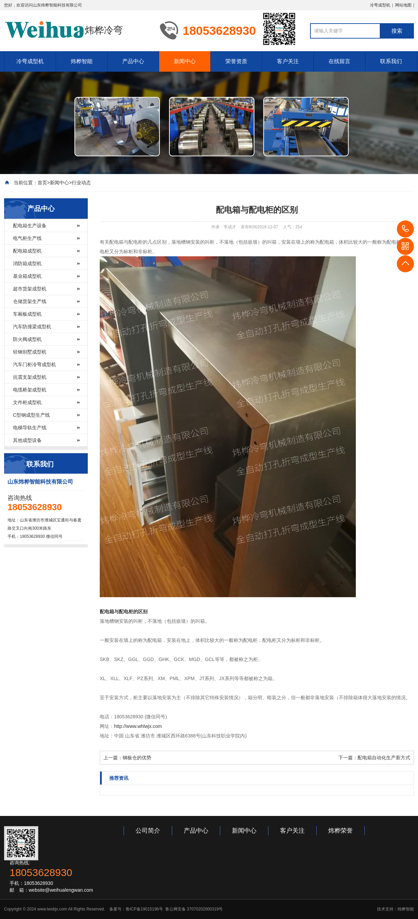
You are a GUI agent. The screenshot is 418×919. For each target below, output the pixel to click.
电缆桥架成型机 (29, 389)
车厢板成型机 (27, 314)
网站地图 (403, 5)
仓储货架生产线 (29, 301)
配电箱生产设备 (29, 225)
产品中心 (133, 61)
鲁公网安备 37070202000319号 (193, 909)
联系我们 (391, 61)
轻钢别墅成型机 (29, 352)
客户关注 (288, 61)
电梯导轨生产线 (29, 427)
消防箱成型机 (27, 263)
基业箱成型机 (27, 276)
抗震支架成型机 (29, 377)
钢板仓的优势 (137, 757)
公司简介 (148, 830)
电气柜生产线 (27, 238)
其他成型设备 (27, 440)
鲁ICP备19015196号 (144, 909)
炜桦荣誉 (340, 830)
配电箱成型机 (27, 251)
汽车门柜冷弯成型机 (34, 364)
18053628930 (405, 229)
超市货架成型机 (29, 288)
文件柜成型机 (27, 402)
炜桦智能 (82, 61)
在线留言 (339, 61)
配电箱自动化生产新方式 (384, 757)
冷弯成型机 (380, 5)
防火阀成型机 (27, 339)
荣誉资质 (236, 61)
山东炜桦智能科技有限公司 (57, 5)
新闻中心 (185, 61)
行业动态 (81, 182)
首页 (42, 182)
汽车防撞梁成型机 (32, 326)
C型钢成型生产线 (31, 415)
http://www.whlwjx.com (138, 726)
